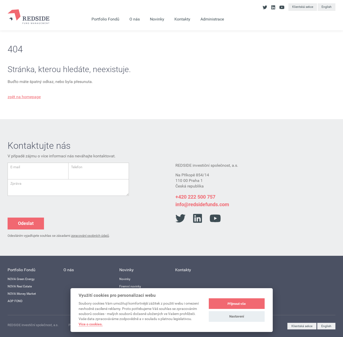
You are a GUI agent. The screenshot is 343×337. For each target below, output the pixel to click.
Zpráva (15, 183)
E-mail (15, 167)
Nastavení (236, 316)
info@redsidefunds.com (202, 204)
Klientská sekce (302, 7)
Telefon (76, 167)
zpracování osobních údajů (90, 236)
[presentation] (46, 206)
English (327, 7)
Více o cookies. (91, 324)
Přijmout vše (236, 304)
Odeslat (26, 223)
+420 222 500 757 (195, 197)
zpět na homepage (24, 96)
